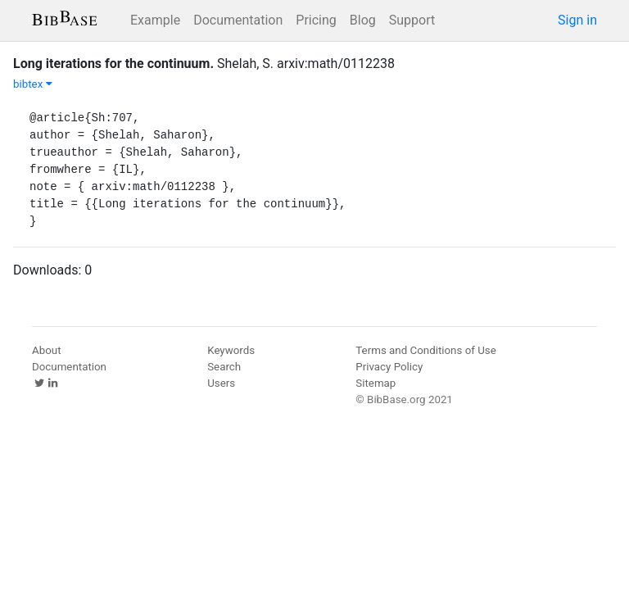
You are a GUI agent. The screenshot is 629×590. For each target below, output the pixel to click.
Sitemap (375, 383)
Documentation (238, 20)
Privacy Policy (389, 367)
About (46, 350)
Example (155, 20)
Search (224, 367)
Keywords (231, 350)
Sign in (577, 20)
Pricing (316, 20)
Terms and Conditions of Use (425, 350)
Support (412, 20)
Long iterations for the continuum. (113, 63)
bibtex (32, 84)
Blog (363, 20)
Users (221, 383)
